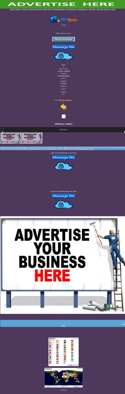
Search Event (47, 9)
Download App (82, 9)
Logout (113, 9)
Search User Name (34, 9)
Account (106, 9)
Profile (12, 9)
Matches (18, 9)
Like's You (92, 9)
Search (24, 9)
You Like (100, 9)
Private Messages (59, 9)
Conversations (71, 9)
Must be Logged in (65, 100)
